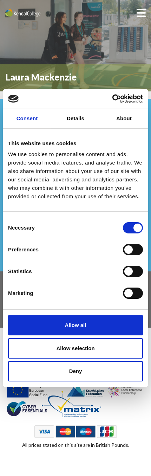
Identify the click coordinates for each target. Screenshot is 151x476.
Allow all (75, 325)
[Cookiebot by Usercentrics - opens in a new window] (112, 98)
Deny (75, 371)
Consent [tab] (27, 118)
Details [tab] (75, 118)
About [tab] (124, 118)
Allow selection (75, 348)
